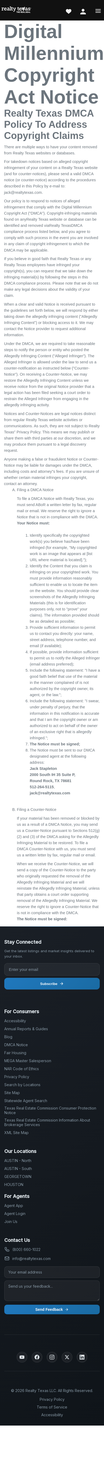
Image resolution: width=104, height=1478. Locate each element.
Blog (8, 1036)
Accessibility (15, 1021)
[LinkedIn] (82, 1357)
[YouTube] (22, 1357)
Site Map (12, 1092)
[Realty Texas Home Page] (16, 10)
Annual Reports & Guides (26, 1029)
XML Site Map (16, 1132)
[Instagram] (52, 1357)
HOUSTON (13, 1184)
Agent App (13, 1205)
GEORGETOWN (17, 1176)
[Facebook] (37, 1357)
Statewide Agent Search (25, 1100)
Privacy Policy (16, 1076)
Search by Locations (22, 1084)
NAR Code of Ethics (21, 1068)
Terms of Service (52, 1407)
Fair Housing (15, 1052)
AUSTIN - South (18, 1168)
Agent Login (14, 1213)
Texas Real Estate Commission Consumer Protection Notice (50, 1110)
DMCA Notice (16, 1044)
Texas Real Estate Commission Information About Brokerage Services (47, 1122)
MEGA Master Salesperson (27, 1060)
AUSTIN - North (17, 1160)
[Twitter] (67, 1357)
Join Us (10, 1221)
